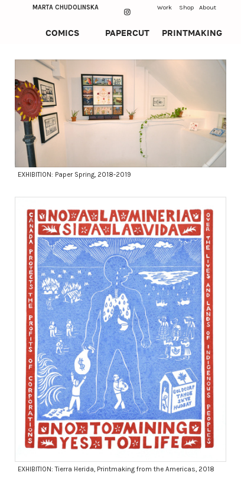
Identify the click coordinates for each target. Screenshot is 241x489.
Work (164, 7)
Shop (186, 7)
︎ (127, 12)
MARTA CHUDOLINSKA (65, 7)
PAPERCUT (127, 33)
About (207, 7)
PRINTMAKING (192, 33)
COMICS (62, 33)
